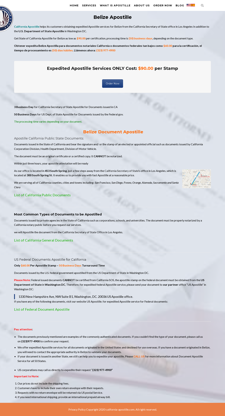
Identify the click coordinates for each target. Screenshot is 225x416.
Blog (180, 5)
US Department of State (111, 272)
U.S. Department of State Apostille (41, 31)
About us (142, 5)
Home (74, 5)
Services (89, 5)
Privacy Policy (77, 409)
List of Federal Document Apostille (42, 309)
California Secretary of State (122, 170)
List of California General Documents (43, 240)
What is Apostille (115, 5)
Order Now (162, 5)
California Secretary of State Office (83, 232)
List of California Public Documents (42, 195)
